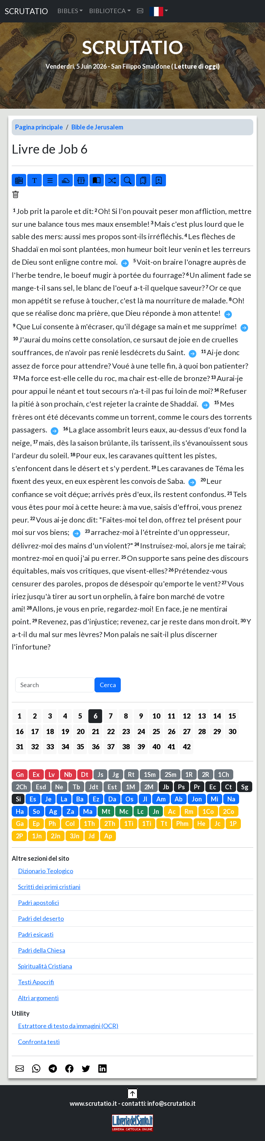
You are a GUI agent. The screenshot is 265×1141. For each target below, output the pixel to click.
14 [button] (217, 716)
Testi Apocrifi (36, 982)
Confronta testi (39, 1041)
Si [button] (18, 799)
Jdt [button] (93, 787)
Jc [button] (217, 823)
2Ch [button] (21, 787)
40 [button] (156, 746)
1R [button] (189, 774)
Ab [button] (179, 799)
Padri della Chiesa (41, 950)
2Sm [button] (170, 774)
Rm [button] (189, 811)
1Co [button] (208, 811)
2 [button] (35, 716)
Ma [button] (87, 811)
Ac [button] (172, 811)
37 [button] (111, 746)
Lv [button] (52, 774)
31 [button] (19, 746)
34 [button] (65, 746)
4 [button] (65, 716)
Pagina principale (39, 127)
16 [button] (19, 731)
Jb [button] (166, 787)
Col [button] (70, 823)
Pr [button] (197, 787)
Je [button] (48, 799)
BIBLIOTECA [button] (107, 10)
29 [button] (217, 731)
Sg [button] (244, 787)
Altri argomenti (38, 998)
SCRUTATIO (26, 11)
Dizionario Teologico (45, 871)
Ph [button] (52, 823)
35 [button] (80, 746)
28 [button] (202, 731)
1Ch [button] (223, 774)
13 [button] (202, 716)
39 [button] (141, 746)
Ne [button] (59, 787)
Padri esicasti (35, 934)
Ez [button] (96, 799)
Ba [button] (80, 799)
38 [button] (126, 746)
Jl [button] (145, 799)
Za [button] (70, 811)
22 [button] (111, 731)
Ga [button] (20, 823)
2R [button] (205, 774)
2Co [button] (228, 811)
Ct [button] (228, 787)
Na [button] (231, 799)
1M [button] (130, 787)
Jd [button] (91, 836)
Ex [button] (36, 774)
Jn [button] (156, 811)
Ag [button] (53, 811)
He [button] (201, 823)
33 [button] (50, 746)
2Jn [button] (55, 836)
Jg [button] (115, 774)
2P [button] (19, 836)
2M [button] (149, 787)
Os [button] (129, 799)
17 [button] (35, 731)
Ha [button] (20, 811)
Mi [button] (214, 799)
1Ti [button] (128, 823)
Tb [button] (76, 787)
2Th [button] (109, 823)
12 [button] (186, 716)
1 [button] (19, 716)
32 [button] (35, 746)
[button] (158, 11)
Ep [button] (36, 823)
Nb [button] (68, 774)
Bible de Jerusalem (97, 127)
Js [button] (101, 774)
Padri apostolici (38, 902)
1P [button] (233, 823)
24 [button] (141, 731)
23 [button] (126, 731)
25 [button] (156, 731)
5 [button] (80, 716)
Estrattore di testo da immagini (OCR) (68, 1026)
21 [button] (95, 731)
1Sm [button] (150, 774)
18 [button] (50, 731)
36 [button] (95, 746)
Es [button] (33, 799)
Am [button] (161, 799)
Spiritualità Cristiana (45, 966)
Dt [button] (84, 774)
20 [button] (80, 731)
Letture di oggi (196, 66)
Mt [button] (106, 811)
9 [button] (141, 716)
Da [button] (112, 799)
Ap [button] (108, 836)
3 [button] (50, 716)
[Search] (55, 684)
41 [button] (171, 746)
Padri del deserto (41, 918)
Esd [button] (41, 787)
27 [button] (186, 731)
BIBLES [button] (67, 10)
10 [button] (156, 716)
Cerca (108, 685)
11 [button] (171, 716)
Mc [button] (123, 811)
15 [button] (232, 716)
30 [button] (232, 731)
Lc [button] (140, 811)
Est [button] (112, 787)
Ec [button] (212, 787)
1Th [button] (89, 823)
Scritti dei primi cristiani (49, 886)
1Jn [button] (37, 836)
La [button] (64, 799)
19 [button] (65, 731)
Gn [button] (20, 774)
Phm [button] (182, 823)
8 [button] (126, 716)
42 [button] (186, 746)
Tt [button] (163, 823)
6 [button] (95, 716)
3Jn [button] (74, 836)
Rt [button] (131, 774)
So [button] (36, 811)
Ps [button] (181, 787)
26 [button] (171, 731)
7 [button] (110, 716)
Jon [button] (197, 799)
